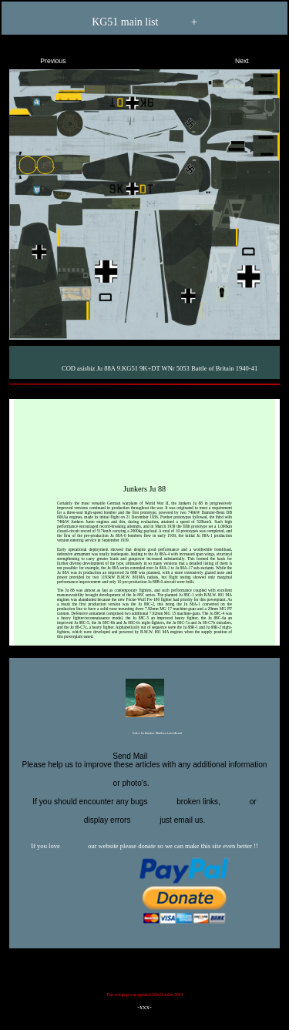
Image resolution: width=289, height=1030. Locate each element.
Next (255, 57)
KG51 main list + (144, 23)
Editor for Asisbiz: (144, 734)
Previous (40, 57)
